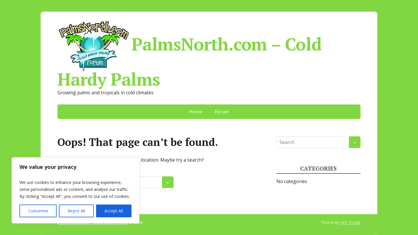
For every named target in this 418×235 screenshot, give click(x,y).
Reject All (76, 211)
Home (195, 112)
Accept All (114, 211)
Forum (222, 112)
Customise (38, 211)
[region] (75, 190)
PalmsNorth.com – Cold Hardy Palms (189, 53)
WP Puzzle (351, 222)
